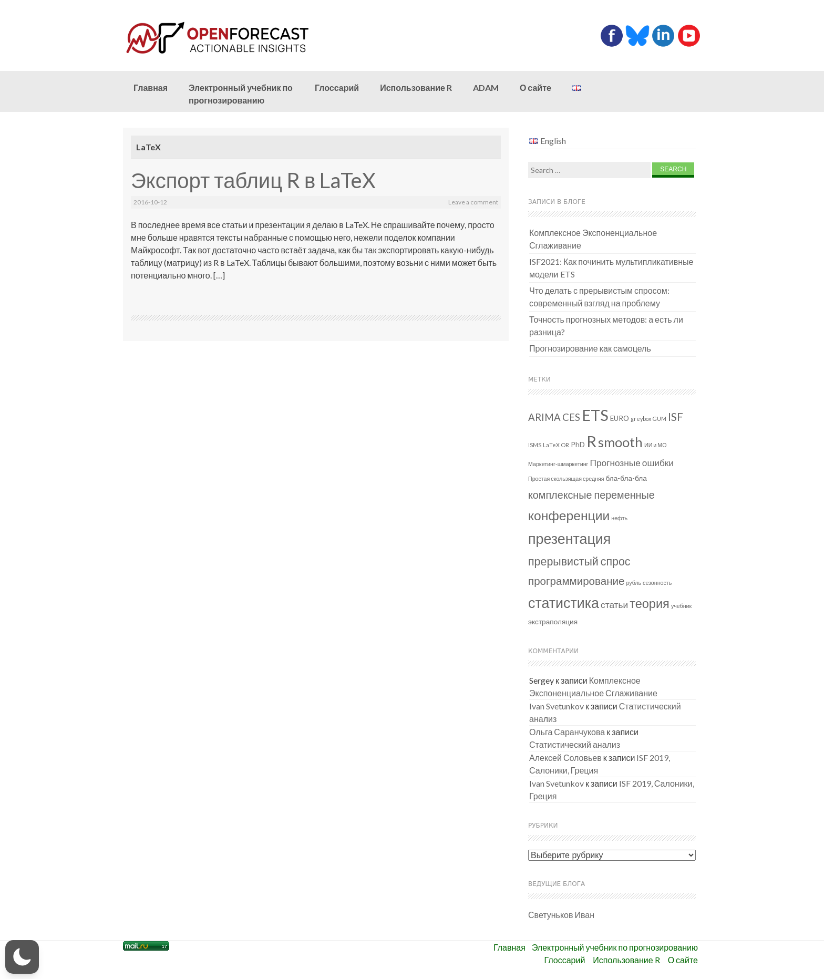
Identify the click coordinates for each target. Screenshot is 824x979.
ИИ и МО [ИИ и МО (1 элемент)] (655, 444)
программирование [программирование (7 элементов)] (576, 580)
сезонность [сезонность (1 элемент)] (657, 582)
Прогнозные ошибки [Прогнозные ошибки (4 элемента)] (632, 462)
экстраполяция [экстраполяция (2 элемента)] (553, 621)
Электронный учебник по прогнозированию (241, 94)
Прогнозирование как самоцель (590, 348)
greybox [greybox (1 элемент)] (641, 418)
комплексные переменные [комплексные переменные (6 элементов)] (591, 495)
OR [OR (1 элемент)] (565, 444)
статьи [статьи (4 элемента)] (614, 604)
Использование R (416, 87)
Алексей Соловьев (565, 757)
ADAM (486, 87)
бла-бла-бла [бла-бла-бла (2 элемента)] (626, 478)
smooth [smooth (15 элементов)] (620, 442)
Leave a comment (473, 202)
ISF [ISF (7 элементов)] (675, 416)
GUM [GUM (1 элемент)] (659, 418)
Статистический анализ (574, 744)
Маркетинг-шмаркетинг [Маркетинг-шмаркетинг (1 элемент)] (558, 463)
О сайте (535, 87)
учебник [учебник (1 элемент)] (681, 605)
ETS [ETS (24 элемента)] (595, 415)
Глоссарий (337, 87)
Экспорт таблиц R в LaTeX (253, 180)
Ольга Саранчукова (567, 732)
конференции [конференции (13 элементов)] (569, 515)
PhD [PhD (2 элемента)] (578, 444)
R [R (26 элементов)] (591, 441)
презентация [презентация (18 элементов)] (569, 538)
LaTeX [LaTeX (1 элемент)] (551, 444)
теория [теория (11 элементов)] (650, 603)
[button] (22, 957)
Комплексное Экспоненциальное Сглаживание (593, 239)
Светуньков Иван (561, 915)
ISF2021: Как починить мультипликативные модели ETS (611, 267)
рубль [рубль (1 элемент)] (633, 582)
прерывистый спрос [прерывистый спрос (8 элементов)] (579, 561)
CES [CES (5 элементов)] (571, 417)
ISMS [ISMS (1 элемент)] (534, 444)
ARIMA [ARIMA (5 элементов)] (544, 417)
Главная (150, 87)
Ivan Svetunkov (556, 706)
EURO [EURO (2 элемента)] (619, 418)
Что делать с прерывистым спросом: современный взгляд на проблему (599, 296)
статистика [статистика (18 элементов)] (563, 602)
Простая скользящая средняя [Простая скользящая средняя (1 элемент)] (566, 478)
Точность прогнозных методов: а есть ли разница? (606, 325)
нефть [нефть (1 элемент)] (619, 517)
